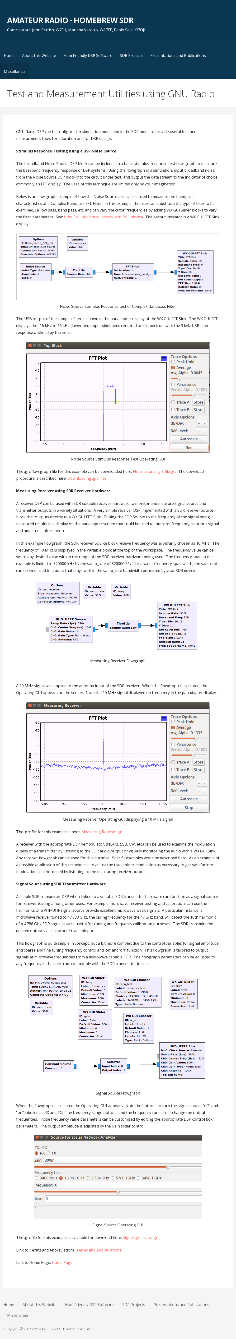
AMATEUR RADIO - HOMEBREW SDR (70, 20)
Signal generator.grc (141, 1237)
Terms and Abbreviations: (99, 1250)
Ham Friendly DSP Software (88, 55)
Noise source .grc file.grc (154, 471)
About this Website (39, 55)
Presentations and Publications (178, 55)
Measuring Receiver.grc (102, 831)
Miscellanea (14, 71)
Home (9, 55)
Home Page (62, 1262)
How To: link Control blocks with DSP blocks (103, 217)
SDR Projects (131, 55)
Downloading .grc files (87, 478)
